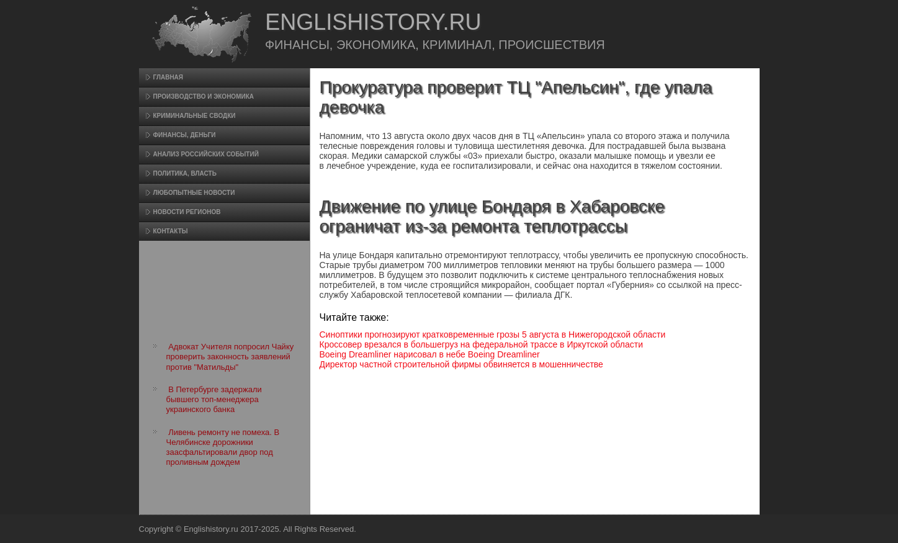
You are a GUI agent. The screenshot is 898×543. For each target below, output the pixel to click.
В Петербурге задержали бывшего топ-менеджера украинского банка (214, 400)
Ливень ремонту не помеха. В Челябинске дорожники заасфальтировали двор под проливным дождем (223, 447)
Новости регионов (187, 212)
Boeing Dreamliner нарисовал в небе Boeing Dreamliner (430, 354)
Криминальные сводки (194, 115)
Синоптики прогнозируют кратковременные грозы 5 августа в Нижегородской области (493, 334)
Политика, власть (185, 173)
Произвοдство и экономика (203, 96)
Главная (168, 77)
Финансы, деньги (184, 135)
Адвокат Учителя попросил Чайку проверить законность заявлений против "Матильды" (230, 357)
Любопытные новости (194, 192)
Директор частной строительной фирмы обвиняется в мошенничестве (461, 364)
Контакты (170, 231)
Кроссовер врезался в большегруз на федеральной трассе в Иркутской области (481, 344)
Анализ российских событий (206, 154)
